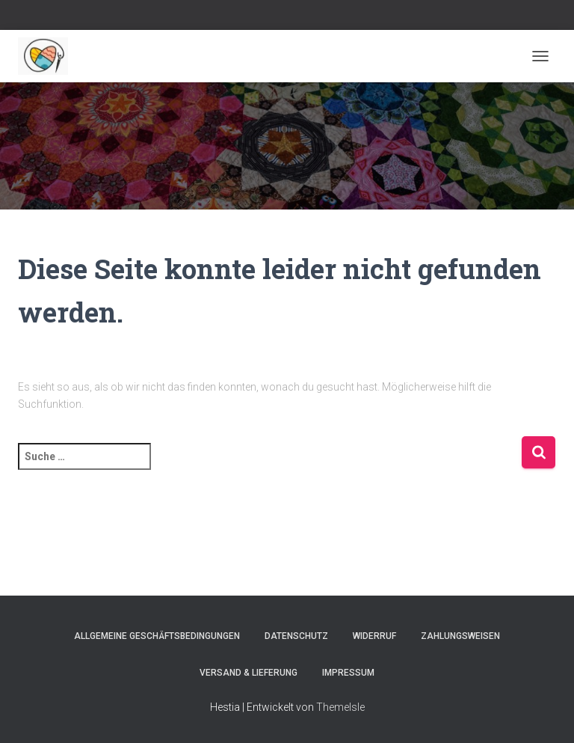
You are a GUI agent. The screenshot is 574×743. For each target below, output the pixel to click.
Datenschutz (296, 636)
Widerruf (374, 636)
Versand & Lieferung (248, 672)
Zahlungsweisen (460, 636)
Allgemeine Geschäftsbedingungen (157, 636)
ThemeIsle (340, 707)
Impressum (348, 672)
